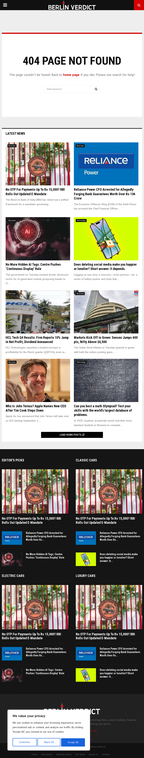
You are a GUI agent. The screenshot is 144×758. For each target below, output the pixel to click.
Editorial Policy (63, 754)
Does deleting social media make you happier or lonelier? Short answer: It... (119, 557)
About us (93, 754)
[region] (49, 730)
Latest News (15, 133)
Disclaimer (46, 754)
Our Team (80, 754)
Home (35, 754)
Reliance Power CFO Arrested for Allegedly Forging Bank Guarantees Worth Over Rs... (46, 536)
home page (71, 75)
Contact (106, 754)
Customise (24, 742)
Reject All (49, 742)
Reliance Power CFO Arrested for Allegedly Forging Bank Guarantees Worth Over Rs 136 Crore (104, 193)
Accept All (73, 742)
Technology (81, 220)
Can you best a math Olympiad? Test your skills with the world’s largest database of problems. (103, 410)
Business (12, 145)
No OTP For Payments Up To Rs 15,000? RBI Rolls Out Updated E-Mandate (31, 520)
